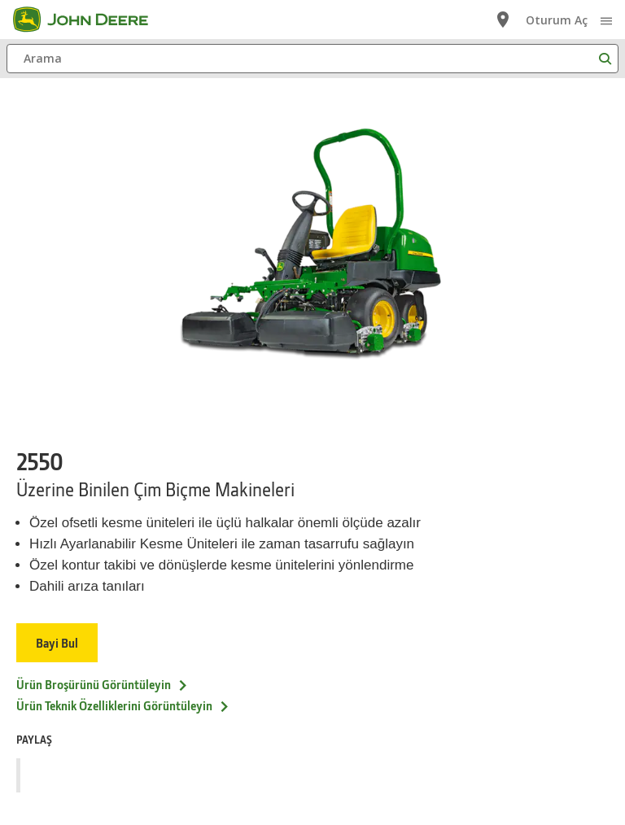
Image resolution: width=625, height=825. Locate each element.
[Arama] (312, 58)
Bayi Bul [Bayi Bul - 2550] (57, 643)
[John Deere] (90, 20)
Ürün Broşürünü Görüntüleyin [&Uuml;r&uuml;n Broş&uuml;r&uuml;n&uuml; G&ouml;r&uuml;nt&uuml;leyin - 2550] (102, 684)
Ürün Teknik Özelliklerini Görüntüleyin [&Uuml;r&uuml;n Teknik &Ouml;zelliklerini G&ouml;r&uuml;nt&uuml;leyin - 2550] (123, 705)
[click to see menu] (606, 20)
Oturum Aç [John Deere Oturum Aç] (557, 20)
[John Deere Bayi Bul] (503, 20)
